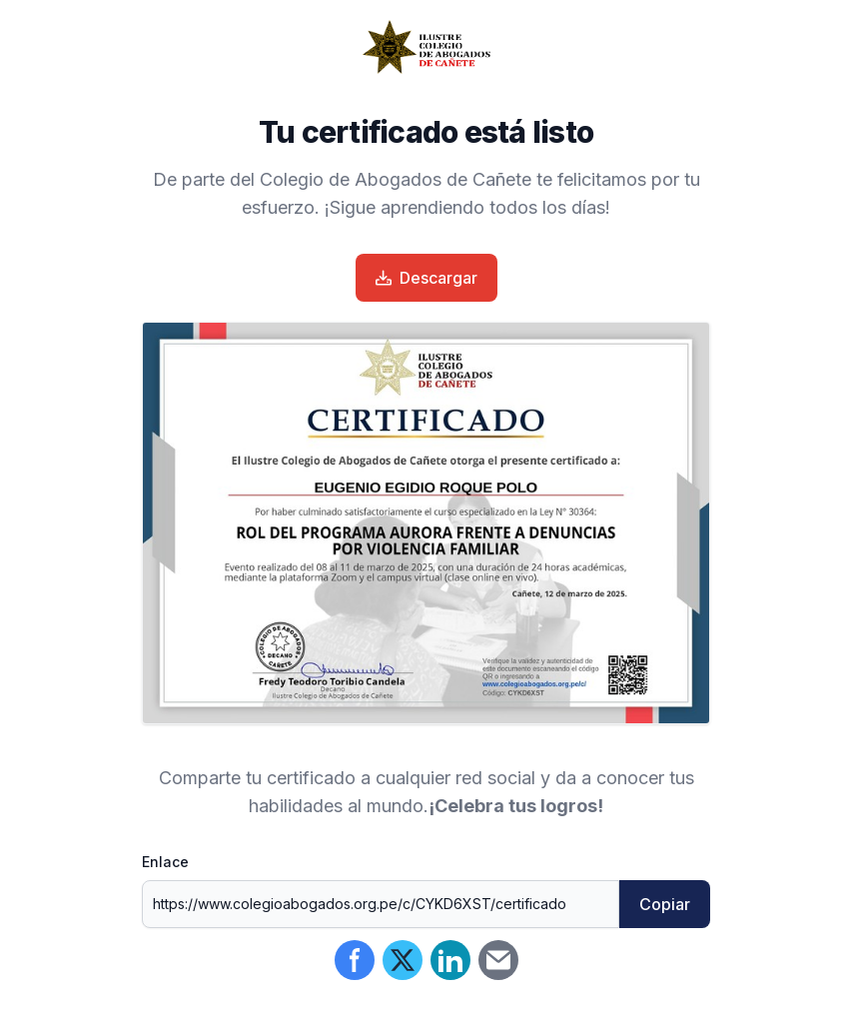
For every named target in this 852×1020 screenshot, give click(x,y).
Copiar (664, 904)
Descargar (426, 278)
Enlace (165, 861)
